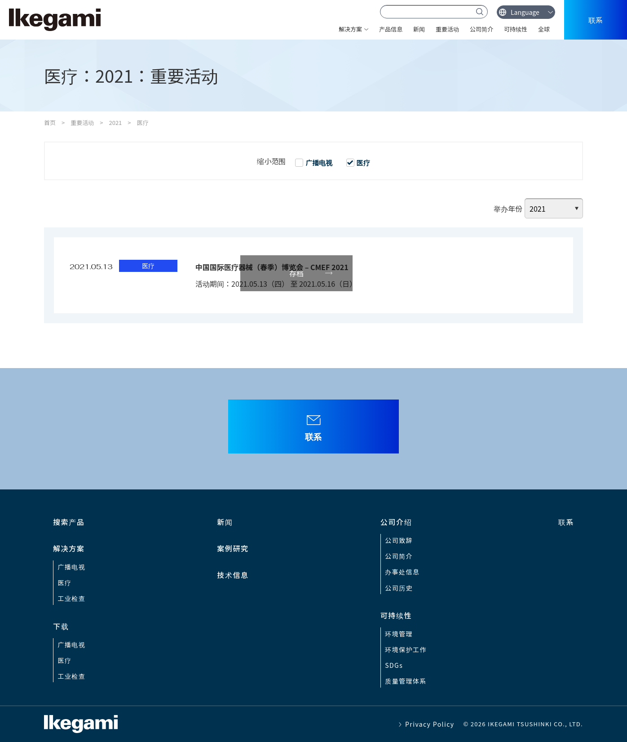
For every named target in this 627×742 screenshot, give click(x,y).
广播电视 (72, 567)
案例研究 (232, 548)
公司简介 (481, 29)
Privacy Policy (429, 724)
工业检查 (72, 598)
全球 (544, 29)
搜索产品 (68, 521)
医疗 (65, 582)
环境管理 (399, 634)
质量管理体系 (405, 681)
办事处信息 (402, 572)
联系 (595, 19)
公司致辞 (399, 540)
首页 (50, 122)
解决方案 (350, 29)
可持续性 (515, 29)
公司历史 (399, 588)
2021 (115, 122)
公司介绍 (396, 521)
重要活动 (447, 29)
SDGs (394, 665)
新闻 (419, 29)
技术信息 (232, 574)
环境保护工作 (405, 649)
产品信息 (390, 29)
